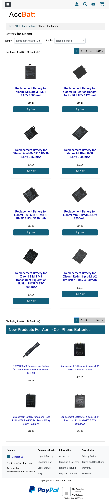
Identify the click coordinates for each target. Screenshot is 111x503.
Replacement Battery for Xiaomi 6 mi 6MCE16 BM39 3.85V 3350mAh (31, 153)
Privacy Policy (89, 456)
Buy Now (31, 109)
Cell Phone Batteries (26, 26)
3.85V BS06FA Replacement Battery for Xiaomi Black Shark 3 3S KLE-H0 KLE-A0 (31, 369)
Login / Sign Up (45, 456)
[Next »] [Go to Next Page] (99, 51)
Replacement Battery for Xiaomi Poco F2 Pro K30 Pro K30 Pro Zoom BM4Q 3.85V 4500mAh (31, 420)
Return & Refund (67, 467)
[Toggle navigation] (8, 4)
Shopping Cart (45, 462)
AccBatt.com (64, 480)
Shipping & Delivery (69, 462)
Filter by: (7, 40)
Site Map (86, 473)
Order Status (44, 467)
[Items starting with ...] (28, 41)
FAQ (40, 473)
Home (11, 26)
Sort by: (49, 40)
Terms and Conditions (93, 462)
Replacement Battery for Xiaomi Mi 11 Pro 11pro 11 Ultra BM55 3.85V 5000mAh (80, 420)
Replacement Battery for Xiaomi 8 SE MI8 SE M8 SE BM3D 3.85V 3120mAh (31, 215)
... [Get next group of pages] (91, 51)
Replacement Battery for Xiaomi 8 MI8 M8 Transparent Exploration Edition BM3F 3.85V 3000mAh (31, 280)
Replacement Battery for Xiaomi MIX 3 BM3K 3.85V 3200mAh (80, 215)
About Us (64, 456)
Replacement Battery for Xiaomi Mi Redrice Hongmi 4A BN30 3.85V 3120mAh (80, 92)
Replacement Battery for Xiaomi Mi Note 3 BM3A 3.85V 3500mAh (31, 92)
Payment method (68, 473)
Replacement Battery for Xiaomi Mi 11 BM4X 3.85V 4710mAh (80, 368)
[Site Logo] (22, 14)
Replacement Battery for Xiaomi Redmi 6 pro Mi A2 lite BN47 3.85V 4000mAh (80, 276)
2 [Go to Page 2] (81, 51)
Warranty (86, 467)
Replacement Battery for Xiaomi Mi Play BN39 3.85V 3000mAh (80, 153)
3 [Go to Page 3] (86, 51)
